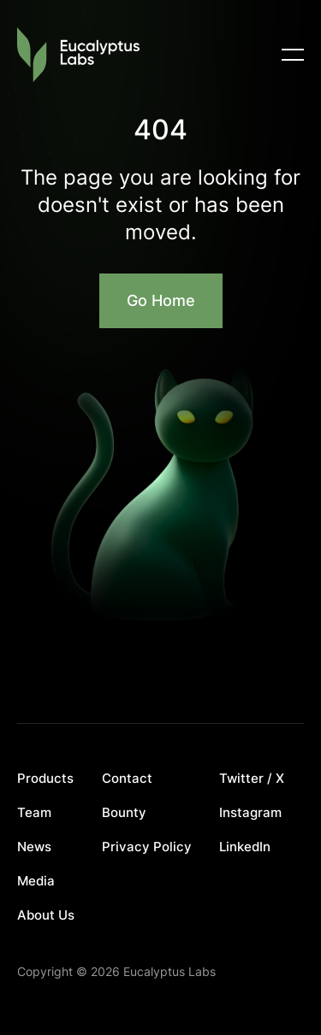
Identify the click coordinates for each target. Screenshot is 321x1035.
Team (34, 813)
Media (36, 881)
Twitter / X (251, 778)
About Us (45, 915)
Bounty (124, 813)
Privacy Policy (147, 847)
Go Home (161, 300)
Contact (127, 778)
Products (45, 778)
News (34, 847)
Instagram (250, 813)
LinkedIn (244, 847)
